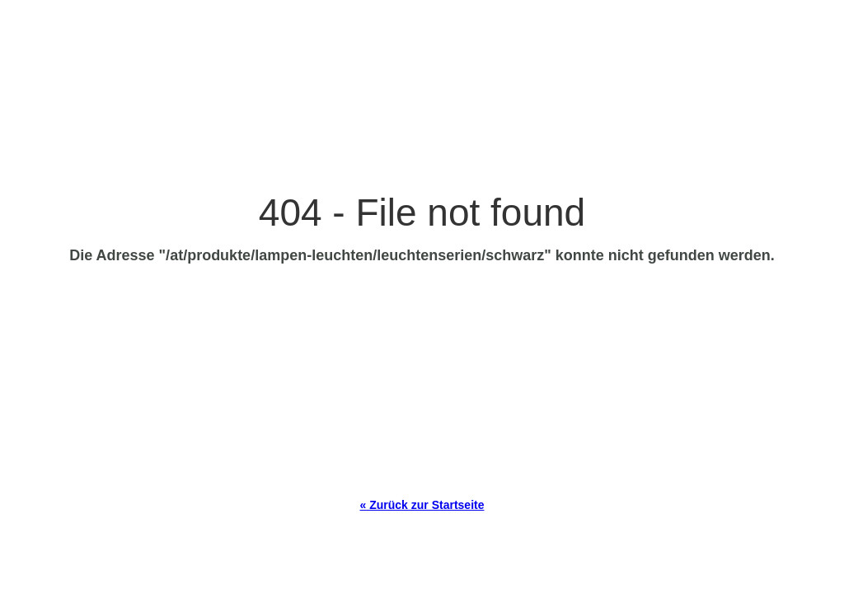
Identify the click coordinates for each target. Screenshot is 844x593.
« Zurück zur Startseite (422, 504)
